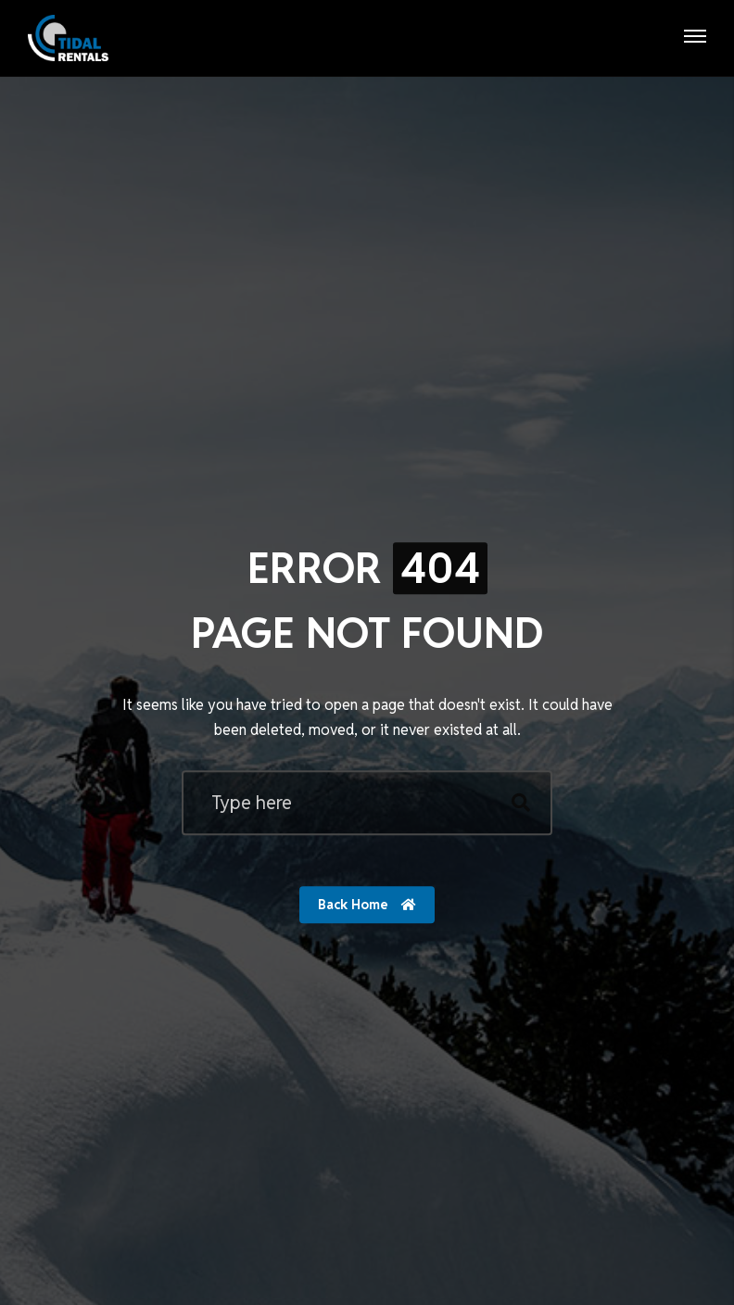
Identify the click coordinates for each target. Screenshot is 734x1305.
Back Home (367, 905)
